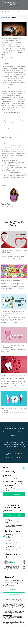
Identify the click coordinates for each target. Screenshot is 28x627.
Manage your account (14, 499)
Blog (13, 11)
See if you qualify (14, 494)
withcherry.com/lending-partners (10, 613)
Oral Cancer (18, 11)
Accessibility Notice (20, 432)
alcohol (8, 91)
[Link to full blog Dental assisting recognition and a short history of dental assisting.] (14, 338)
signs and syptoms (12, 145)
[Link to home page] (11, 2)
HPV (2, 116)
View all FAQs (14, 589)
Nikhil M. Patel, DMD (5, 11)
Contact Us (14, 435)
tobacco (18, 66)
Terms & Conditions (8, 432)
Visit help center (14, 594)
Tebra (20, 457)
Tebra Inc (14, 428)
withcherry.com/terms (7, 615)
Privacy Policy (21, 428)
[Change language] (24, 467)
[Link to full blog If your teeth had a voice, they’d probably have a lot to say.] (14, 401)
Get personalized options (14, 515)
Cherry (14, 580)
